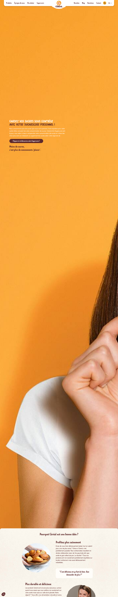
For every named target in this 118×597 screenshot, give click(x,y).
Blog (83, 3)
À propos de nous (19, 3)
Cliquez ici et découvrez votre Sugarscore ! (26, 141)
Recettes (76, 3)
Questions (90, 3)
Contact (98, 3)
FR (110, 3)
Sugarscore (40, 3)
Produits (9, 3)
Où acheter (30, 3)
